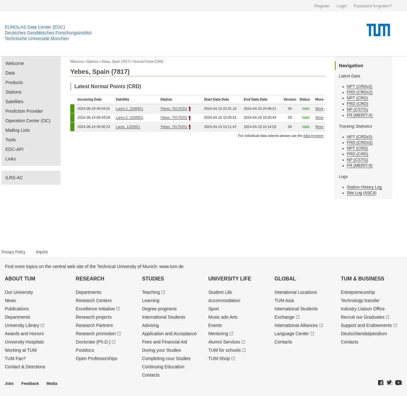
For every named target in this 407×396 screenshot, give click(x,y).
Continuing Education (163, 366)
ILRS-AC (14, 177)
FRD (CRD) (357, 103)
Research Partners (94, 325)
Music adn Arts (223, 317)
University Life (229, 278)
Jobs (9, 383)
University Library (22, 325)
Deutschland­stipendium (364, 333)
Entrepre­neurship (358, 292)
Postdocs (85, 350)
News (10, 300)
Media (51, 383)
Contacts (151, 375)
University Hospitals (24, 341)
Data (10, 72)
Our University (19, 292)
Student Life (220, 292)
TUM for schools (224, 350)
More (319, 108)
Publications (17, 308)
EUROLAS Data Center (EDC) (35, 27)
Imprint (42, 252)
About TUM (20, 278)
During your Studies (161, 350)
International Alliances (296, 325)
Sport (213, 308)
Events (215, 325)
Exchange (284, 317)
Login (342, 6)
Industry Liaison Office (363, 308)
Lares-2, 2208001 (129, 108)
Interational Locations (295, 292)
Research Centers (94, 300)
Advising (150, 325)
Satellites (14, 101)
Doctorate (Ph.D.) (93, 341)
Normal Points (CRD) (148, 61)
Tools (10, 139)
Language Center (291, 333)
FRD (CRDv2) (360, 92)
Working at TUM (21, 350)
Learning (151, 300)
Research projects (94, 317)
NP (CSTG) (357, 109)
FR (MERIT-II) (360, 115)
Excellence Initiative (95, 308)
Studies (153, 278)
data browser (313, 136)
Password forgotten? (373, 6)
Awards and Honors (24, 333)
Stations (13, 92)
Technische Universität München (37, 38)
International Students (163, 317)
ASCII (369, 192)
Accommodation (224, 300)
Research (90, 278)
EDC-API (14, 149)
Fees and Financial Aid (164, 341)
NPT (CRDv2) (359, 86)
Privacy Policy (13, 252)
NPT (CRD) (357, 97)
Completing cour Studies (166, 358)
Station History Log (364, 187)
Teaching (151, 292)
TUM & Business (362, 278)
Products (14, 82)
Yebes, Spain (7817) (115, 61)
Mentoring (218, 333)
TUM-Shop (219, 358)
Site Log (354, 192)
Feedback (30, 383)
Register (322, 6)
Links (10, 158)
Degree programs (159, 308)
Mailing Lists (17, 130)
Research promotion (96, 333)
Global (285, 278)
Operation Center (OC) (28, 120)
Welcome (14, 63)
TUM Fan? (15, 358)
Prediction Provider (24, 111)
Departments (17, 317)
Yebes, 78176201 (173, 108)
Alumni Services (224, 341)
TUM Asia (284, 300)
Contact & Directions (25, 366)
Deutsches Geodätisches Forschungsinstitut (48, 32)
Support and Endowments (366, 325)
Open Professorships (96, 358)
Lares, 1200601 (128, 127)
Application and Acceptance (169, 333)
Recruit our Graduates (363, 317)
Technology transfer (360, 300)
